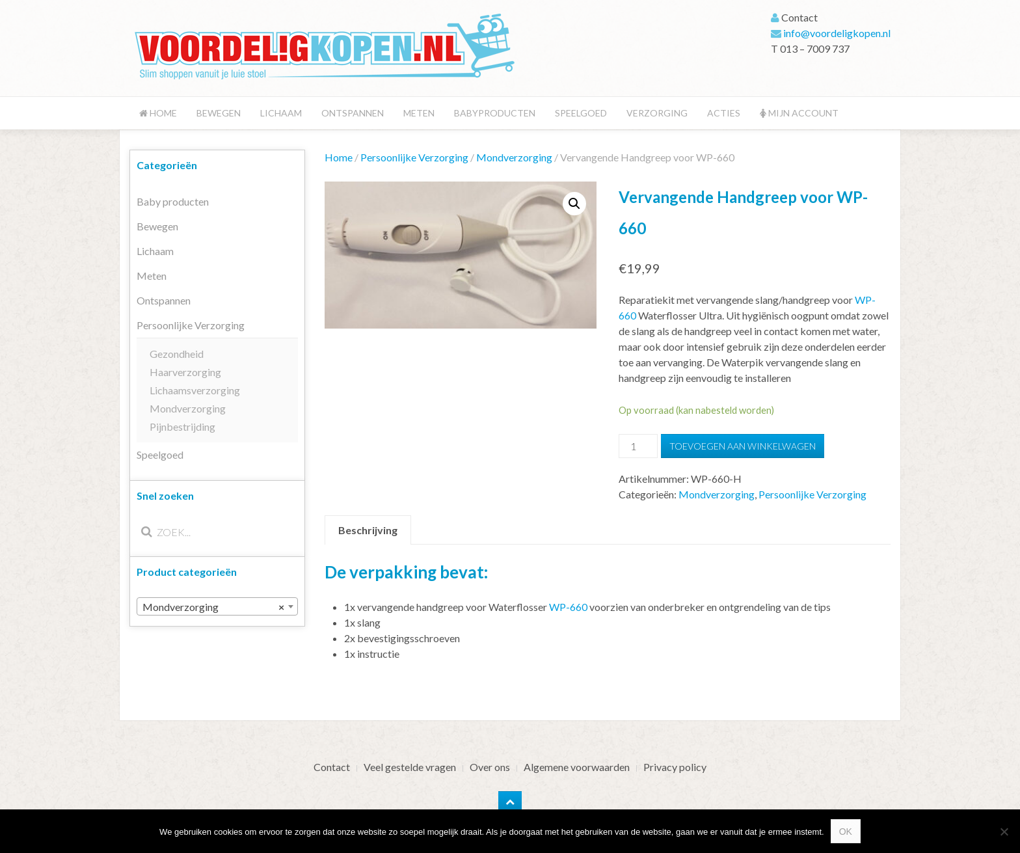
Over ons (490, 767)
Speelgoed (581, 112)
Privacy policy (674, 767)
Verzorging (657, 112)
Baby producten (173, 201)
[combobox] (217, 606)
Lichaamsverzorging (195, 390)
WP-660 (568, 607)
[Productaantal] (638, 446)
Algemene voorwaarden (577, 767)
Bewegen (218, 112)
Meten (419, 112)
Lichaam (281, 112)
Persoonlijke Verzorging (414, 157)
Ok (845, 831)
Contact (332, 767)
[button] (574, 203)
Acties (723, 112)
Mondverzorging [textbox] (213, 607)
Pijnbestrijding (182, 426)
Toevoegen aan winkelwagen (742, 446)
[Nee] (1003, 831)
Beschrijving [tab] (367, 530)
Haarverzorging (185, 372)
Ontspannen (352, 112)
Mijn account (799, 112)
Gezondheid (177, 353)
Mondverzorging (514, 157)
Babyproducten (494, 112)
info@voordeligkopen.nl (837, 33)
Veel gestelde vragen (410, 767)
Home (158, 112)
